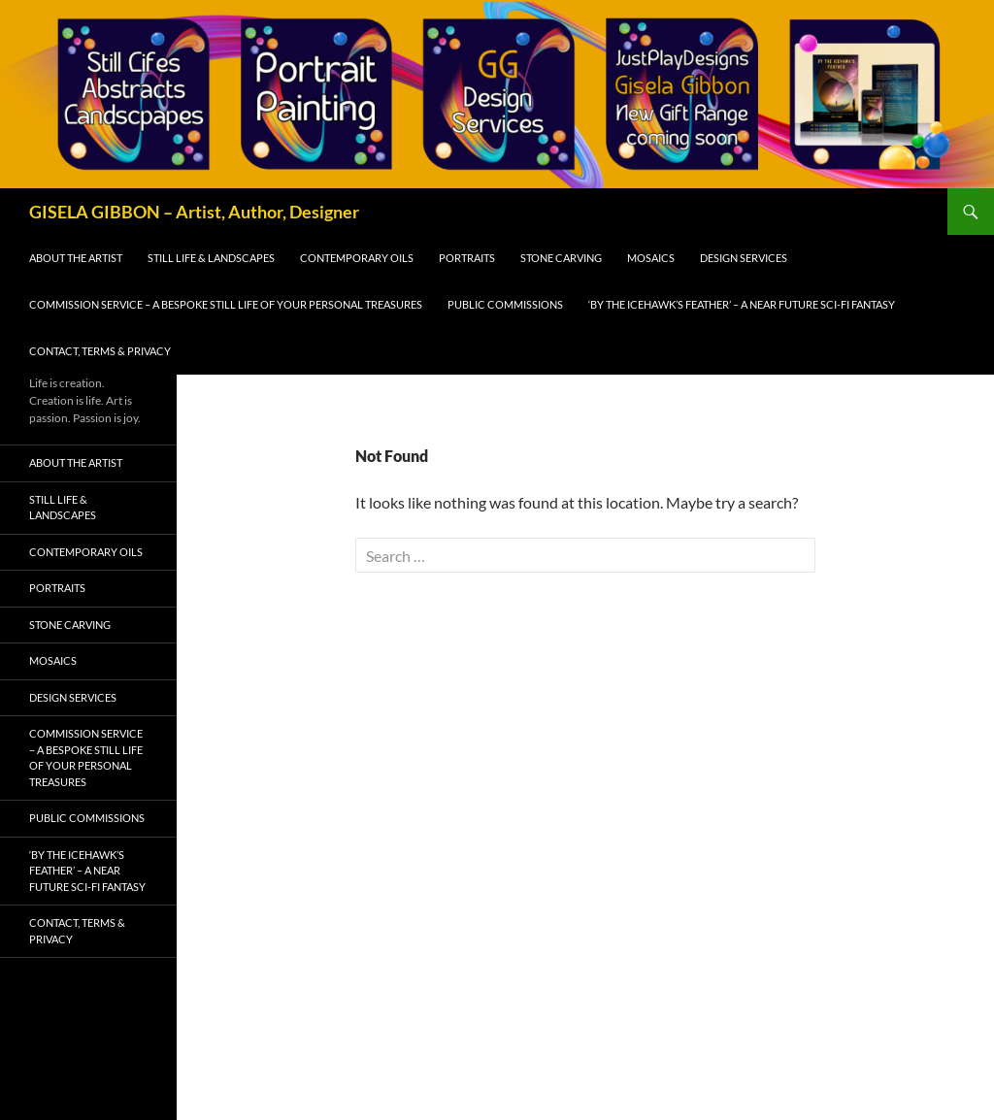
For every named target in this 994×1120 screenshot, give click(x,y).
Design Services (743, 257)
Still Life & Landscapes (211, 257)
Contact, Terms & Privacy (100, 351)
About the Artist (75, 257)
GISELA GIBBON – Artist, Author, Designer (194, 211)
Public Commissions (505, 304)
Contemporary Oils (357, 257)
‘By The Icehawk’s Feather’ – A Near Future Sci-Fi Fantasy (741, 304)
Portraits (467, 257)
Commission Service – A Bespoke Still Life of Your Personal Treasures (225, 304)
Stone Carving (561, 257)
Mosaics (651, 257)
